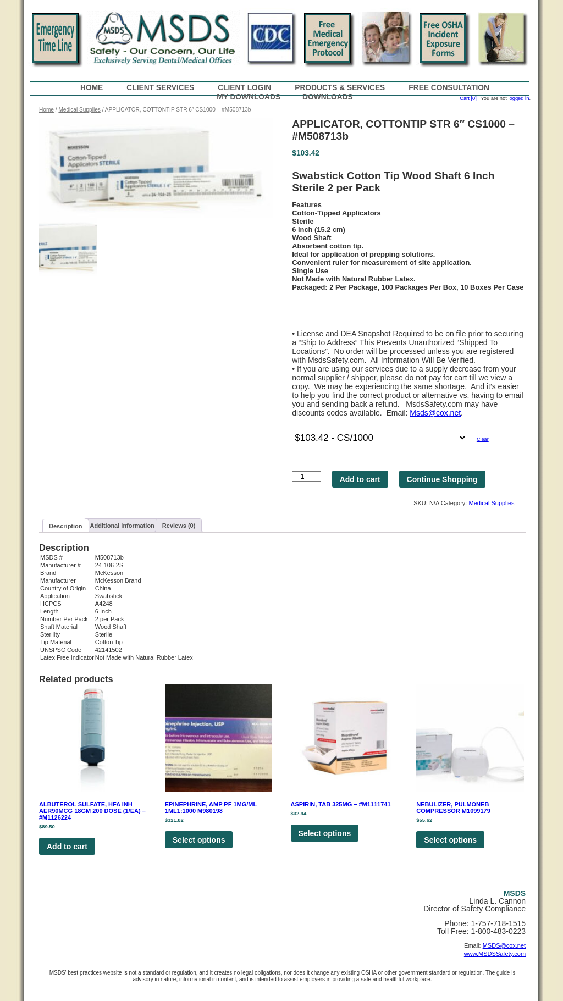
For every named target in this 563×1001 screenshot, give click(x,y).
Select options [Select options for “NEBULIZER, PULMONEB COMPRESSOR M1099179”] (450, 840)
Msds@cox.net (435, 412)
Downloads (327, 97)
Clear (483, 439)
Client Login (244, 88)
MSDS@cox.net (504, 945)
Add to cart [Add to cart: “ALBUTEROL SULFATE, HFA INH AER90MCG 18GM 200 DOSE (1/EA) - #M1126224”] (67, 846)
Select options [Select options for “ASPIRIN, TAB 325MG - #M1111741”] (325, 833)
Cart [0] (469, 98)
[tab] (65, 526)
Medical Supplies (79, 110)
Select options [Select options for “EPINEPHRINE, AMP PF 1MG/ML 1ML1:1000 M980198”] (199, 840)
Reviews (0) (179, 525)
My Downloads (248, 97)
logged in (518, 98)
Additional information (122, 525)
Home (91, 88)
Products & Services (340, 88)
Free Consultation (449, 88)
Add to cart (360, 479)
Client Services (160, 88)
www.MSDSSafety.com (495, 953)
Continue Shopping (442, 479)
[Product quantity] (306, 476)
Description (65, 526)
